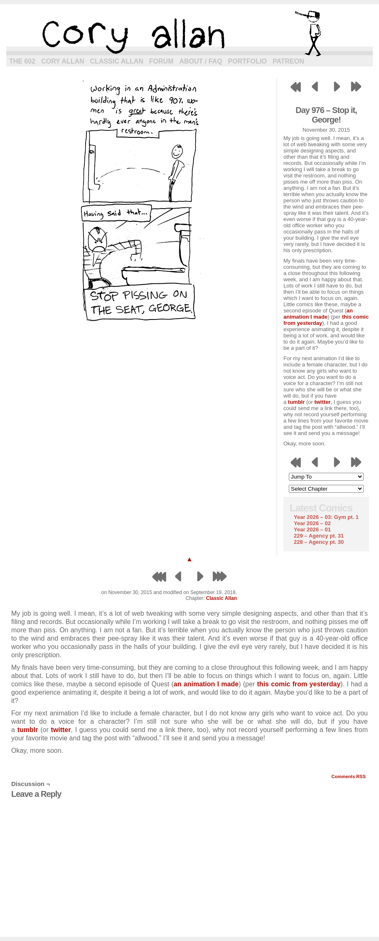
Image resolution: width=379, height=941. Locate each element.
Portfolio (247, 61)
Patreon (288, 61)
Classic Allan (116, 61)
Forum (161, 61)
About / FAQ (201, 61)
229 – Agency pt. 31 (319, 536)
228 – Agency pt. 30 (319, 542)
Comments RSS (348, 776)
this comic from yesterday (299, 684)
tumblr (296, 402)
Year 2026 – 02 (312, 523)
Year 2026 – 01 (312, 529)
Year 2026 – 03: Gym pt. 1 (326, 517)
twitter (322, 402)
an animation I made (318, 313)
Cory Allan (62, 61)
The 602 (22, 61)
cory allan (189, 33)
